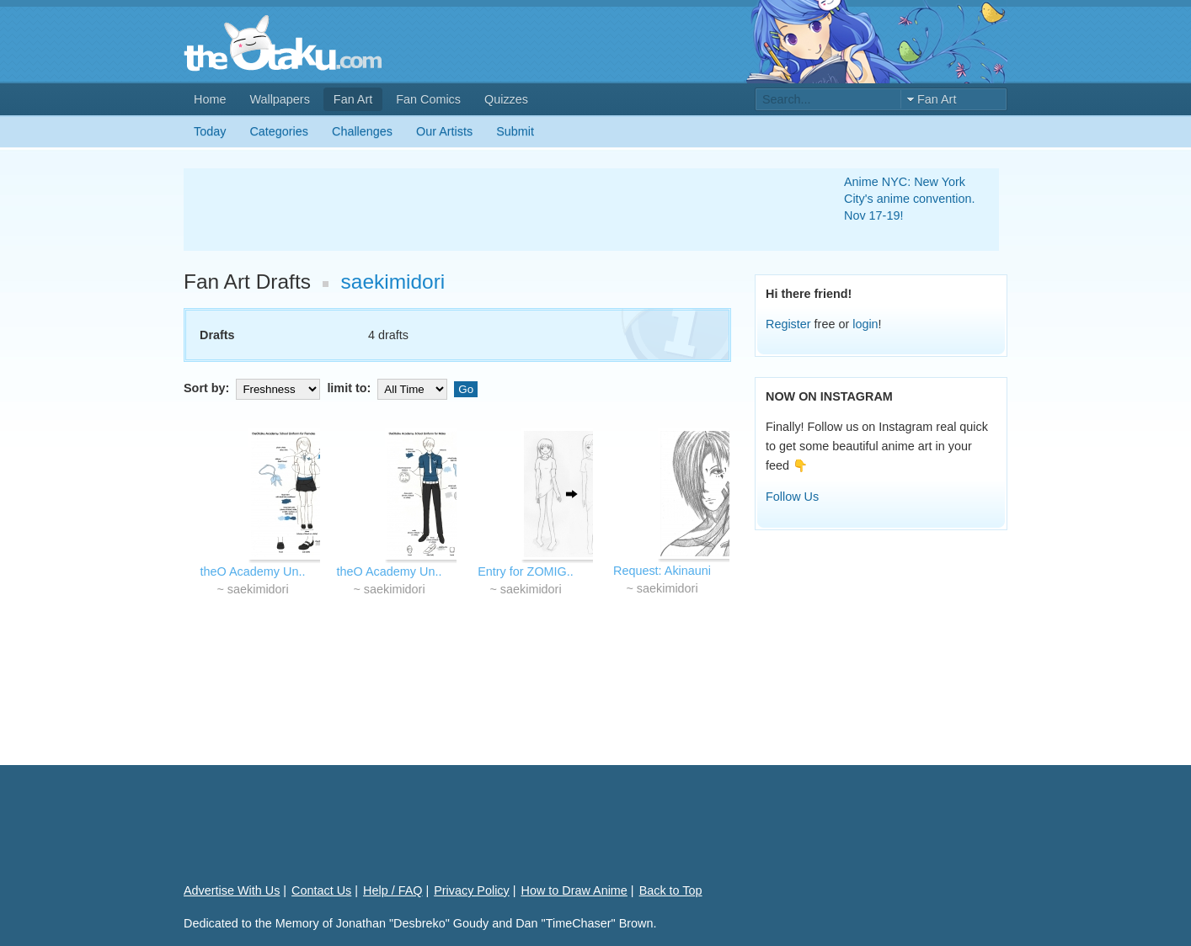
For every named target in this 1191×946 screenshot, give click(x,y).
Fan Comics (428, 99)
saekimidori (393, 281)
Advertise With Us (232, 890)
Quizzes (506, 99)
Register (788, 324)
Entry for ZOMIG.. (526, 571)
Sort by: (253, 388)
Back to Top (670, 890)
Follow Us (792, 496)
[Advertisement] (493, 209)
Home (210, 99)
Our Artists (444, 131)
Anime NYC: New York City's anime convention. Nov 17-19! (909, 198)
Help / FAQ (392, 890)
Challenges (362, 131)
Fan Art (353, 99)
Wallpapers (279, 99)
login (865, 324)
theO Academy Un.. (253, 571)
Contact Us (321, 890)
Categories (278, 131)
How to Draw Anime (574, 890)
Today (210, 131)
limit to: (389, 388)
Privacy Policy (472, 890)
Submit (515, 131)
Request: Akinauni (662, 570)
